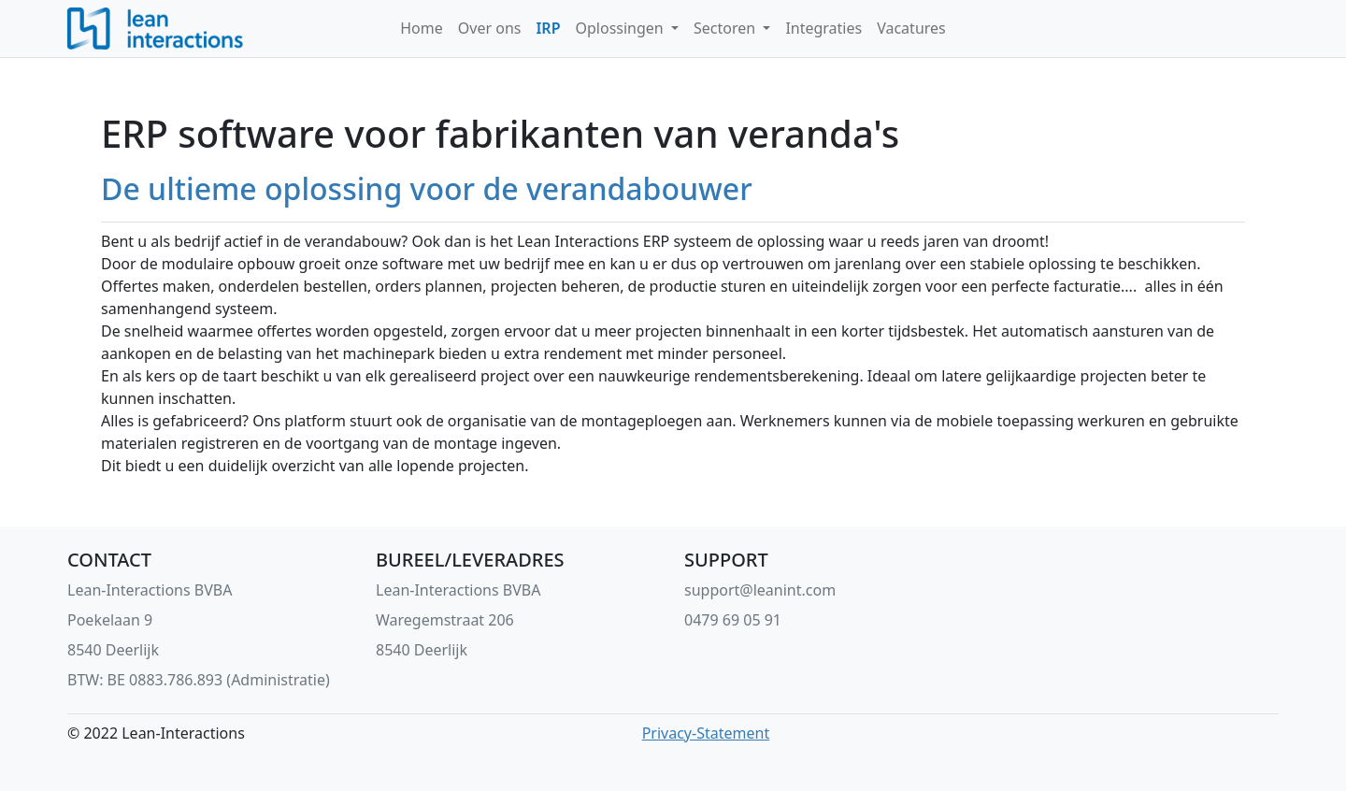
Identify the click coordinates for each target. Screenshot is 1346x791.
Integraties (823, 28)
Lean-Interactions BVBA (149, 590)
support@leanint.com (760, 590)
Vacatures (911, 28)
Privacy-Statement (706, 733)
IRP (548, 28)
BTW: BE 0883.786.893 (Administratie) (198, 679)
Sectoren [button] (726, 28)
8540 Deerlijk (113, 650)
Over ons (490, 28)
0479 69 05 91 (732, 620)
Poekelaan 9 (109, 620)
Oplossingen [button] (621, 28)
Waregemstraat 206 (445, 620)
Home (421, 28)
